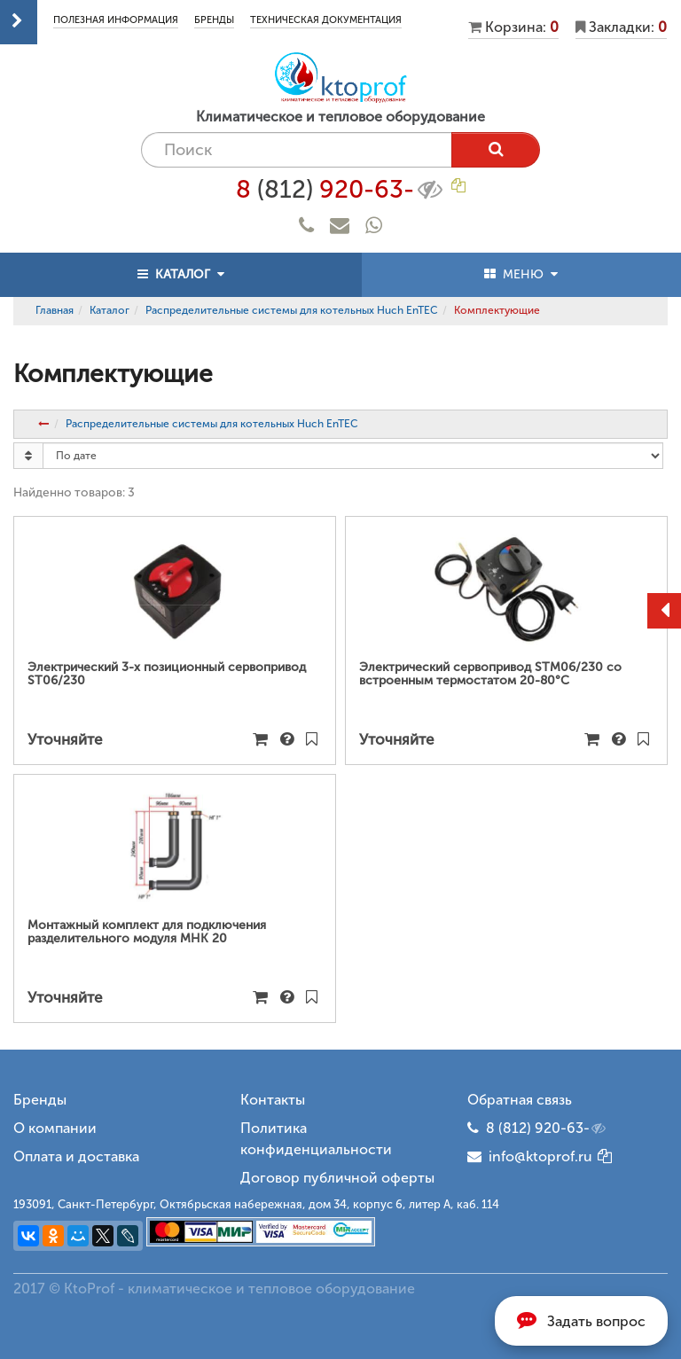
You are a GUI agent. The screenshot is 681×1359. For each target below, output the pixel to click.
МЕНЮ (521, 274)
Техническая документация (326, 20)
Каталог (109, 310)
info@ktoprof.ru (529, 1156)
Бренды (214, 20)
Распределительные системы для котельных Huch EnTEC (291, 310)
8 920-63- (341, 189)
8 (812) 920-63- (547, 1128)
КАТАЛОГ (180, 274)
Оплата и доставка (76, 1156)
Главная (54, 310)
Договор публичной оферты (337, 1177)
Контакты (272, 1099)
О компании (55, 1128)
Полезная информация (115, 20)
